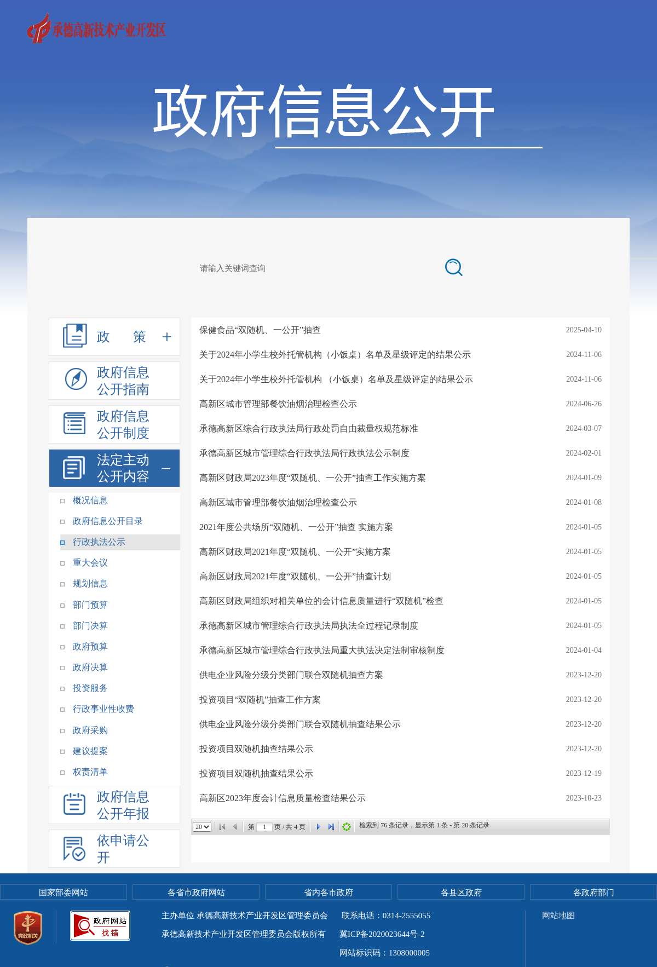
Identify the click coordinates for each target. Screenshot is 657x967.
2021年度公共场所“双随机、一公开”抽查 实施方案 (296, 527)
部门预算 (90, 604)
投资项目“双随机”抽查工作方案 (260, 699)
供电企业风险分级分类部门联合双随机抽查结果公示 (300, 724)
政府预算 (90, 646)
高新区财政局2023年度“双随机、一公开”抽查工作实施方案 (312, 477)
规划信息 (90, 583)
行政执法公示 (99, 541)
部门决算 (90, 625)
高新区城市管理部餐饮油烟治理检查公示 (278, 403)
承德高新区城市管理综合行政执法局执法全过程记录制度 (308, 625)
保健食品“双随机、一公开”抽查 (260, 330)
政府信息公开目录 (108, 521)
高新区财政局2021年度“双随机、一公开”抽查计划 (295, 576)
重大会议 (90, 562)
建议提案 (90, 751)
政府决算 (90, 667)
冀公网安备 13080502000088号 (327, 952)
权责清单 (90, 771)
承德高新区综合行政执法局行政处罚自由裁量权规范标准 (308, 428)
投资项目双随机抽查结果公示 (256, 748)
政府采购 (90, 730)
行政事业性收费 (103, 708)
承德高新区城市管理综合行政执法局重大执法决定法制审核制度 (322, 650)
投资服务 (90, 688)
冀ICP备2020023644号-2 (382, 934)
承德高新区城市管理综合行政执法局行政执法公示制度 (304, 453)
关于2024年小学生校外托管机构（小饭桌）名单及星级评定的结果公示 (335, 354)
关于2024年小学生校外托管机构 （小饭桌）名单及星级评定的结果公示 (336, 379)
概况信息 (90, 500)
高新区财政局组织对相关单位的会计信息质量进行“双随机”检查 (321, 601)
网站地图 (558, 915)
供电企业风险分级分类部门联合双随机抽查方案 (291, 675)
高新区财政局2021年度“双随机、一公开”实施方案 (295, 551)
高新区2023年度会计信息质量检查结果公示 (282, 798)
